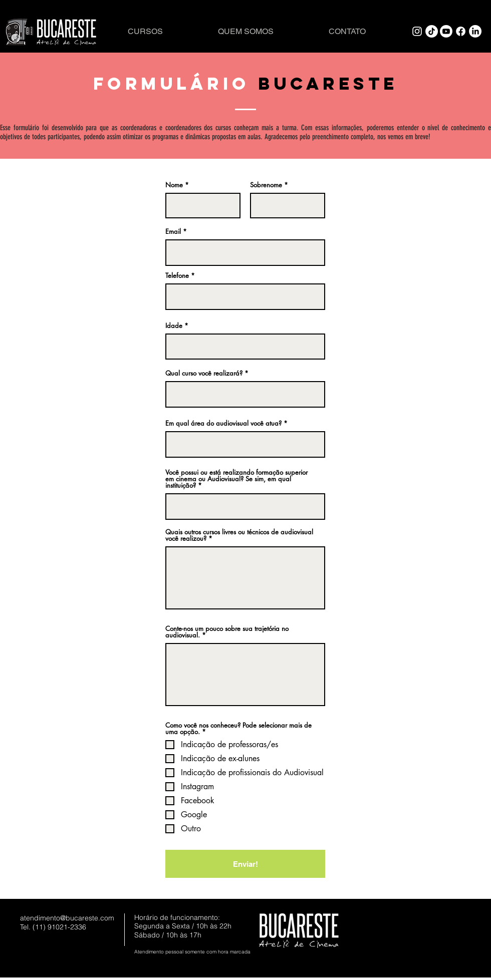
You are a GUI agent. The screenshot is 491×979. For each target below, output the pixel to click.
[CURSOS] (145, 32)
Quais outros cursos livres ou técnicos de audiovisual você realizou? (239, 535)
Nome (174, 185)
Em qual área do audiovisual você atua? (223, 423)
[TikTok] (431, 31)
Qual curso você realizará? (203, 373)
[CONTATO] (347, 32)
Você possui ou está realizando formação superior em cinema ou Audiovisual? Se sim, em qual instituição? (236, 479)
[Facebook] (460, 31)
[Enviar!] (245, 864)
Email (173, 231)
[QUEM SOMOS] (245, 32)
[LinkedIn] (475, 31)
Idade (173, 325)
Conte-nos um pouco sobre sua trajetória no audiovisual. (227, 631)
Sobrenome (266, 185)
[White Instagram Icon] (417, 31)
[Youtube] (446, 31)
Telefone (177, 275)
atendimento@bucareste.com (67, 917)
